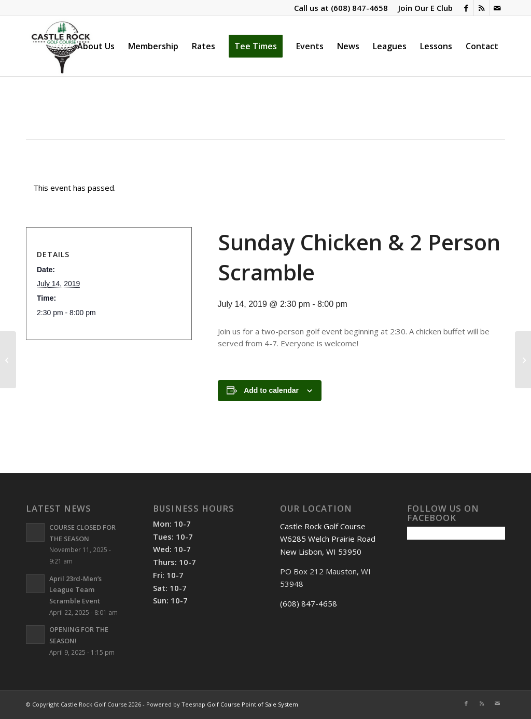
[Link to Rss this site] (481, 8)
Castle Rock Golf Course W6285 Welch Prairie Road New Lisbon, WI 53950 (327, 539)
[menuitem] (423, 7)
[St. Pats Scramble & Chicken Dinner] (523, 359)
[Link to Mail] (497, 8)
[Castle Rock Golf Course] (60, 46)
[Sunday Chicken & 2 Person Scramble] (8, 359)
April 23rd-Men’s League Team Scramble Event (75, 589)
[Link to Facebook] (465, 8)
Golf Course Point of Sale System (252, 704)
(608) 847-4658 (359, 8)
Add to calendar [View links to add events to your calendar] (271, 390)
